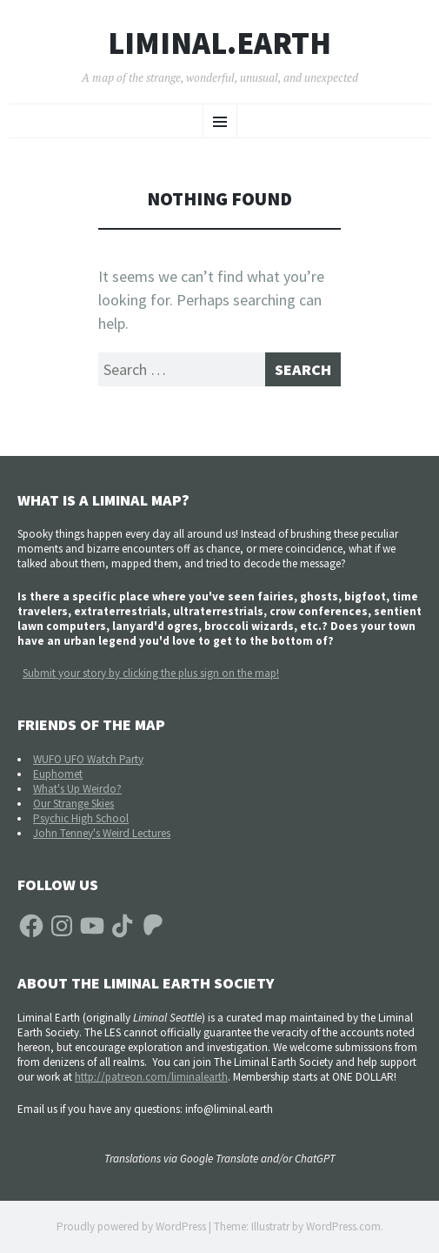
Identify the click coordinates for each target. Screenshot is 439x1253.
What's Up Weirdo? (77, 788)
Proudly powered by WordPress (131, 1226)
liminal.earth (219, 43)
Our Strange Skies (73, 803)
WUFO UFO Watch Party (88, 759)
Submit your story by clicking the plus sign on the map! (151, 673)
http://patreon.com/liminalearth (151, 1076)
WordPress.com (343, 1226)
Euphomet (58, 774)
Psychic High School (81, 818)
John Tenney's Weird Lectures (101, 833)
